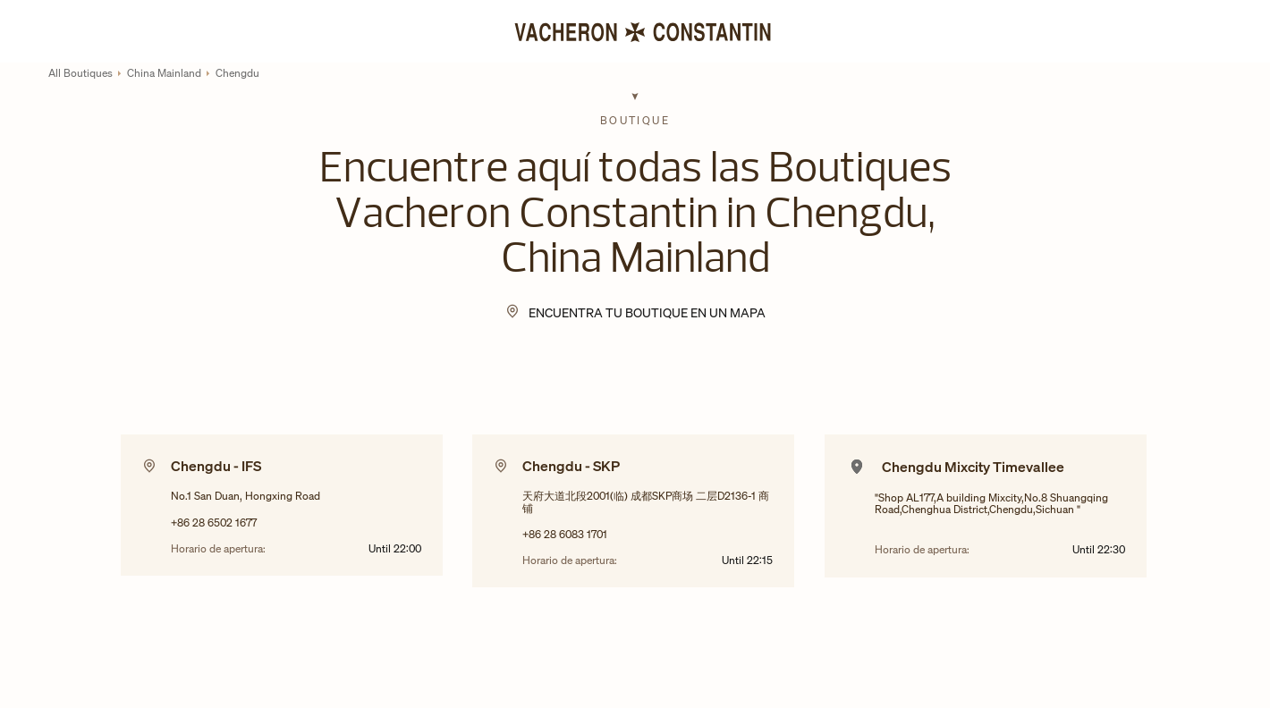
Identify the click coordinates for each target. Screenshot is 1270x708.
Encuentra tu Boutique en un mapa (647, 312)
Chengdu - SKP (571, 466)
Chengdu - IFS (216, 466)
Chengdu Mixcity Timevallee (973, 466)
